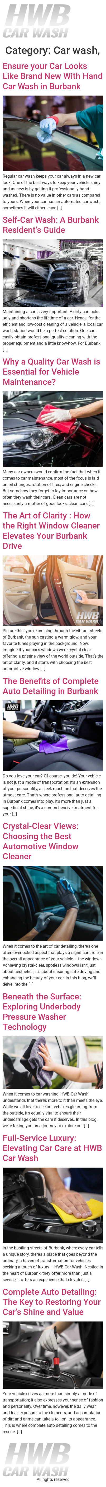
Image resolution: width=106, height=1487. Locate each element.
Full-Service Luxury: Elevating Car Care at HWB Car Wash (52, 1148)
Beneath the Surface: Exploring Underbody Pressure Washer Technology (42, 1012)
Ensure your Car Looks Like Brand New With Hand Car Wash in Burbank (53, 76)
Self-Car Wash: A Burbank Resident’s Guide (51, 225)
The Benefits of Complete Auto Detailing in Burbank (51, 686)
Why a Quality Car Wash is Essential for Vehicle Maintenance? (51, 372)
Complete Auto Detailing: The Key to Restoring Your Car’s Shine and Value (52, 1302)
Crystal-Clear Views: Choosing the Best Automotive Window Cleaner (41, 841)
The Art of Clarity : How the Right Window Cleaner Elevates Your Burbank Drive (51, 531)
